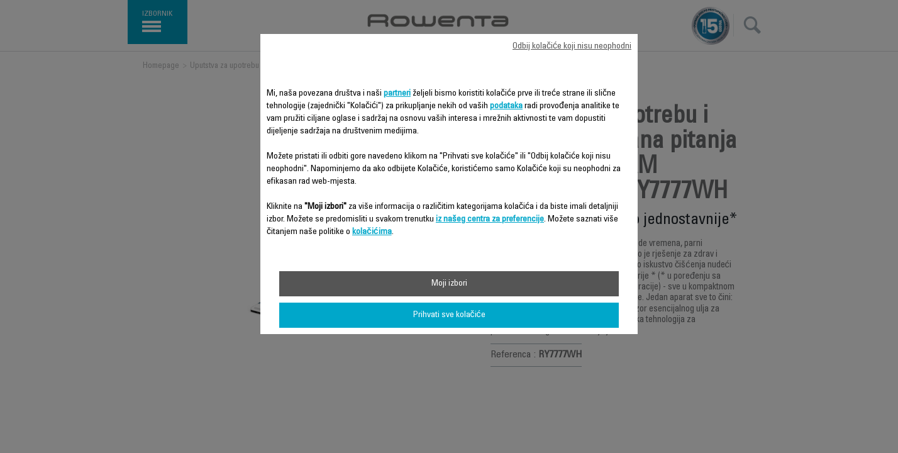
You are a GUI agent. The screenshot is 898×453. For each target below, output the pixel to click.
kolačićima (372, 232)
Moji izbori (449, 283)
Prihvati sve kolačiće (449, 315)
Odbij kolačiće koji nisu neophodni (572, 46)
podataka (506, 106)
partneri (397, 93)
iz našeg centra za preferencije (490, 219)
